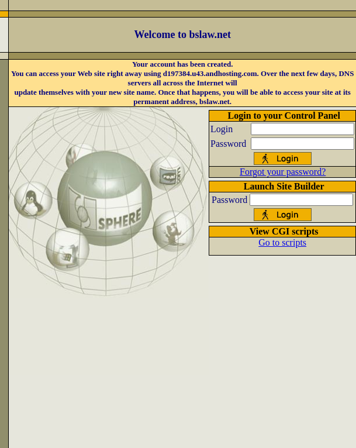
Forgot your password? (283, 172)
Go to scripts (282, 242)
